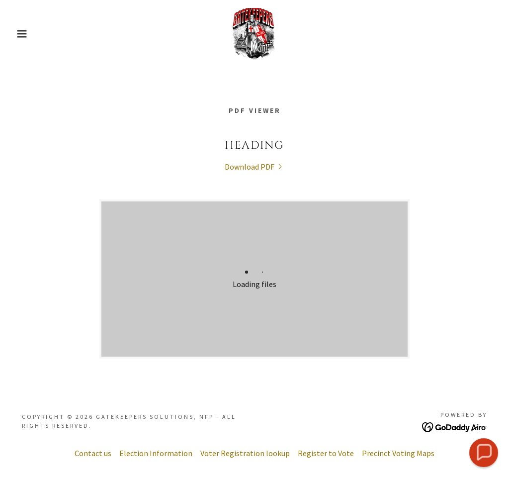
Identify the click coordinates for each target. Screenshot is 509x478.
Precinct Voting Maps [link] (398, 453)
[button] (25, 34)
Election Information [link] (155, 453)
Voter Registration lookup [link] (245, 453)
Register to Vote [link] (326, 453)
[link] (254, 33)
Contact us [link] (93, 453)
